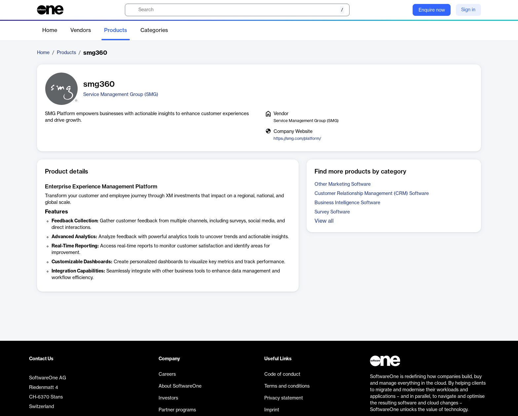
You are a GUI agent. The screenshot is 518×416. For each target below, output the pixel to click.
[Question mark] (403, 9)
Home (49, 30)
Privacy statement (283, 398)
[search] (237, 10)
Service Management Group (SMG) (120, 94)
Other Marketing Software (342, 184)
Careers (167, 374)
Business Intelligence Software (347, 203)
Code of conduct (282, 374)
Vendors (80, 30)
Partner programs (177, 410)
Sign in (468, 10)
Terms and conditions (287, 386)
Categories (154, 30)
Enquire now (432, 10)
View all (324, 221)
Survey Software (332, 212)
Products (115, 30)
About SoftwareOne (180, 386)
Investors (168, 398)
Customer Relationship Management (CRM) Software (371, 193)
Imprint (271, 410)
